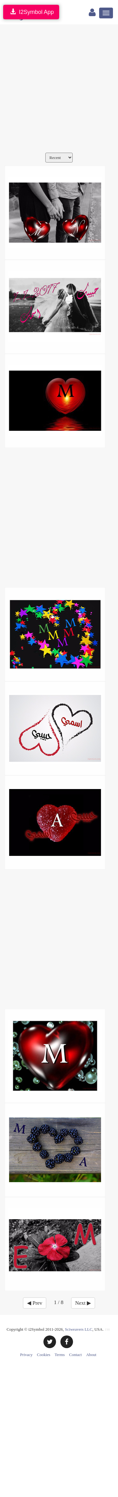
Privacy (26, 1354)
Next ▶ (83, 1303)
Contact (75, 1354)
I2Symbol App (31, 12)
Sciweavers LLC (78, 1329)
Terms (60, 1354)
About (91, 1354)
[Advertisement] (59, 90)
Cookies (43, 1354)
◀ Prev (34, 1303)
